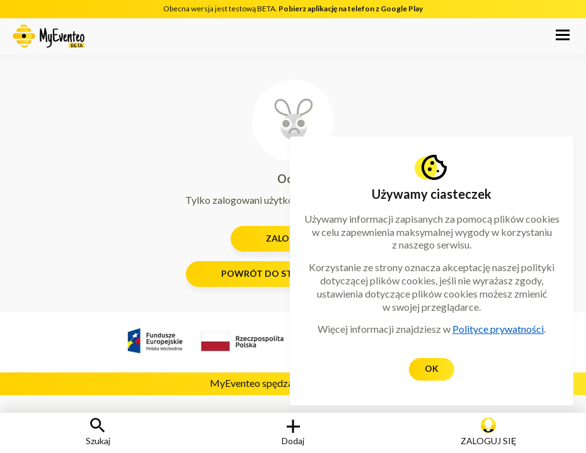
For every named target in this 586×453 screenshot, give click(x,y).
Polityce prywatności (498, 329)
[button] (562, 36)
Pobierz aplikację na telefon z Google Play (351, 8)
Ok (432, 368)
